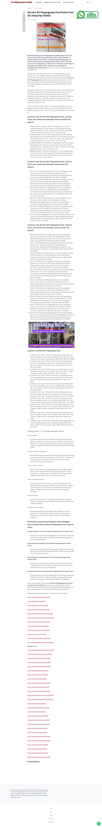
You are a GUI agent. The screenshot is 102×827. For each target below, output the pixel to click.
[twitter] (24, 18)
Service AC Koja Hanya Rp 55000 (38, 601)
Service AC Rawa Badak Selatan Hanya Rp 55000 (43, 618)
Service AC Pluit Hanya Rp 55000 (38, 712)
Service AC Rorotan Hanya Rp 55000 (39, 749)
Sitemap (51, 815)
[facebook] (24, 15)
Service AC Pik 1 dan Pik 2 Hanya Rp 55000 (41, 757)
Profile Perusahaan (68, 2)
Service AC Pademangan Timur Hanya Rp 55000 (42, 695)
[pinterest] (24, 27)
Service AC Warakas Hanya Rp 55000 (39, 675)
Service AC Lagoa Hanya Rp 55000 (38, 634)
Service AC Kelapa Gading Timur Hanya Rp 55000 (43, 650)
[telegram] (24, 24)
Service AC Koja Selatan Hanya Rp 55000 (40, 610)
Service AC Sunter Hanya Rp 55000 (38, 679)
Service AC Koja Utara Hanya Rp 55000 (39, 605)
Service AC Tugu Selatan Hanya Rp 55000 (40, 630)
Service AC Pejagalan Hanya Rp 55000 (39, 716)
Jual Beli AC (38, 2)
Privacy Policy (51, 822)
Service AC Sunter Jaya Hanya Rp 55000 (40, 687)
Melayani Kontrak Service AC (52, 2)
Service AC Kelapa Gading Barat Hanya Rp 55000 (43, 642)
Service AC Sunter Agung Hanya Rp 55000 (41, 683)
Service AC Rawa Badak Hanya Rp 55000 (40, 622)
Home (51, 808)
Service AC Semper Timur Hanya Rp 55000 (41, 741)
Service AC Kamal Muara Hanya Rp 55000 (40, 724)
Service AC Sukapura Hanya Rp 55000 (39, 745)
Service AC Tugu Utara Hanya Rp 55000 (40, 626)
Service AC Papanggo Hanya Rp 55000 (39, 671)
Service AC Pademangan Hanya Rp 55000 (40, 691)
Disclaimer (51, 818)
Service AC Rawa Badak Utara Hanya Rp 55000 (42, 614)
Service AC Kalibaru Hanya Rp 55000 (39, 732)
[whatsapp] (24, 21)
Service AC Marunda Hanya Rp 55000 (39, 753)
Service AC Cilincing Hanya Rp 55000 (39, 728)
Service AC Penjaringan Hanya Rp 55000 (40, 708)
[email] (24, 30)
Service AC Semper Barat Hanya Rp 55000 (41, 736)
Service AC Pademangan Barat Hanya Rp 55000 (42, 699)
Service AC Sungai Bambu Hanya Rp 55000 (41, 667)
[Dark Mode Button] (87, 2)
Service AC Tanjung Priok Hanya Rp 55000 (41, 658)
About (51, 811)
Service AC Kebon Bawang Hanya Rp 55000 (41, 662)
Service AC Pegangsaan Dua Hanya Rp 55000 (42, 654)
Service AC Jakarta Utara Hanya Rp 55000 (40, 597)
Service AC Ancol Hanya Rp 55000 (38, 704)
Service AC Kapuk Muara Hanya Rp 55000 (40, 720)
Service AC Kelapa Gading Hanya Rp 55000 (41, 638)
